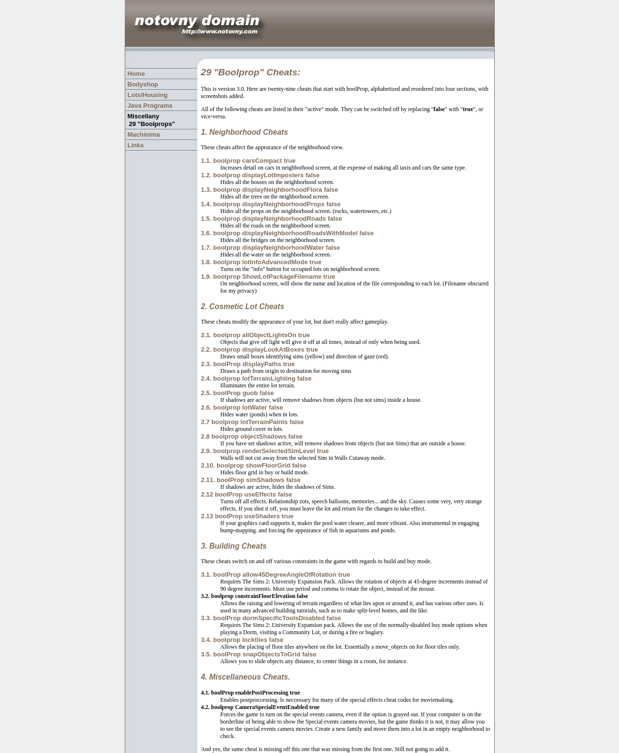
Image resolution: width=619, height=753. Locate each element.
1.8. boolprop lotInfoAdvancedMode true (261, 262)
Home (136, 73)
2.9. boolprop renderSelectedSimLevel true (264, 451)
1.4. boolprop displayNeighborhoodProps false (270, 204)
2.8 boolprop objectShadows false (251, 436)
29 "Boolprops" (152, 124)
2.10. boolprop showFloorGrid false (253, 465)
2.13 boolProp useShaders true (247, 516)
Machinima (144, 134)
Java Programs (150, 105)
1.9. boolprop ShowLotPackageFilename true (268, 276)
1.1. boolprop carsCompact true (248, 160)
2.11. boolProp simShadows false (250, 479)
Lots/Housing (148, 95)
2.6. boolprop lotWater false (242, 407)
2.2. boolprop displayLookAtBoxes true (259, 349)
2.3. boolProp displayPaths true (248, 364)
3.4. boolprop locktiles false (242, 639)
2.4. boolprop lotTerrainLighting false (256, 378)
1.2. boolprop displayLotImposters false (260, 175)
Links (136, 145)
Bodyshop (143, 84)
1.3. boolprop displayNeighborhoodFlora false (269, 189)
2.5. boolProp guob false (237, 393)
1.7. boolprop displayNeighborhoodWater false (270, 247)
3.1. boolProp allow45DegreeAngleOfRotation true (275, 574)
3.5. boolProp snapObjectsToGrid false (258, 654)
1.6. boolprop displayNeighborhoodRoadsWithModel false (287, 233)
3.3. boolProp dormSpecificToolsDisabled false (270, 618)
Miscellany (144, 116)
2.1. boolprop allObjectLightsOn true (255, 335)
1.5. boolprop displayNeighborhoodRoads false (271, 218)
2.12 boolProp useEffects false (246, 494)
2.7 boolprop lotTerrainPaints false (252, 422)
